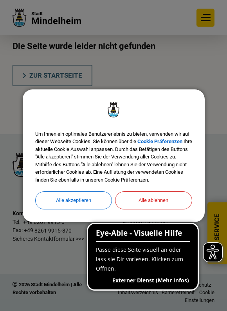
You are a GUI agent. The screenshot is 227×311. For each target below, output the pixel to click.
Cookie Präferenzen (159, 141)
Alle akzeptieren (73, 200)
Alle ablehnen (153, 200)
